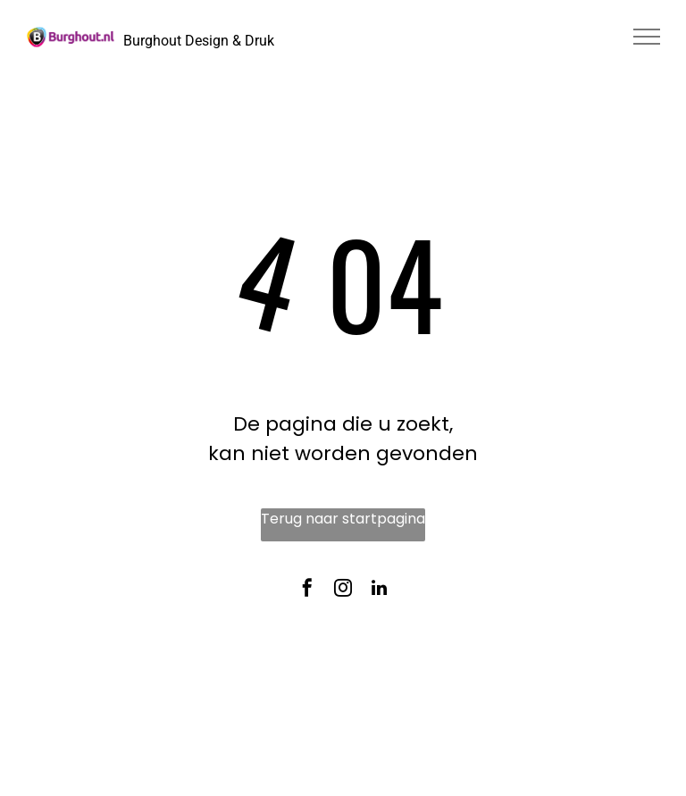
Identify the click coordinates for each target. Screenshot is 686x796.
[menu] (646, 36)
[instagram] (343, 591)
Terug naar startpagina (343, 518)
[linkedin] (379, 591)
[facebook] (307, 591)
